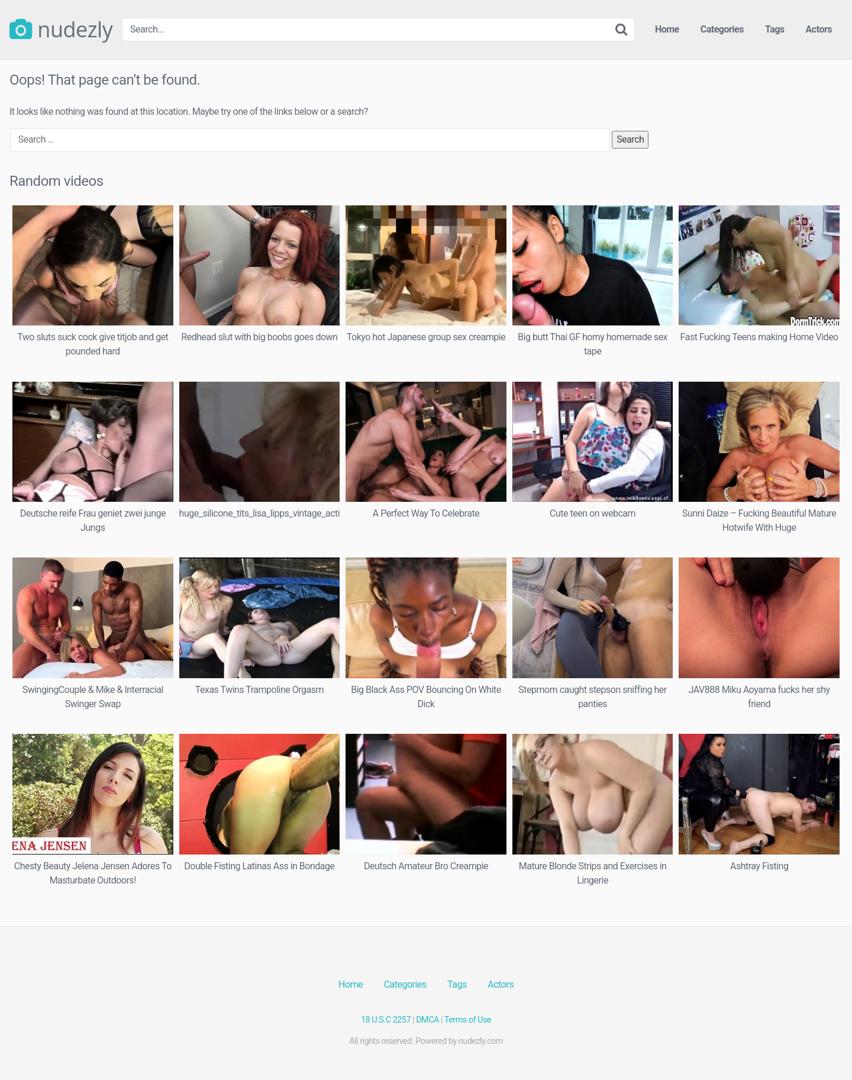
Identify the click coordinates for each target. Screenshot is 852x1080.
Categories (722, 29)
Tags (775, 29)
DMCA (427, 1020)
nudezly (60, 29)
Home (667, 29)
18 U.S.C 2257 (386, 1020)
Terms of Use (467, 1020)
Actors (819, 29)
